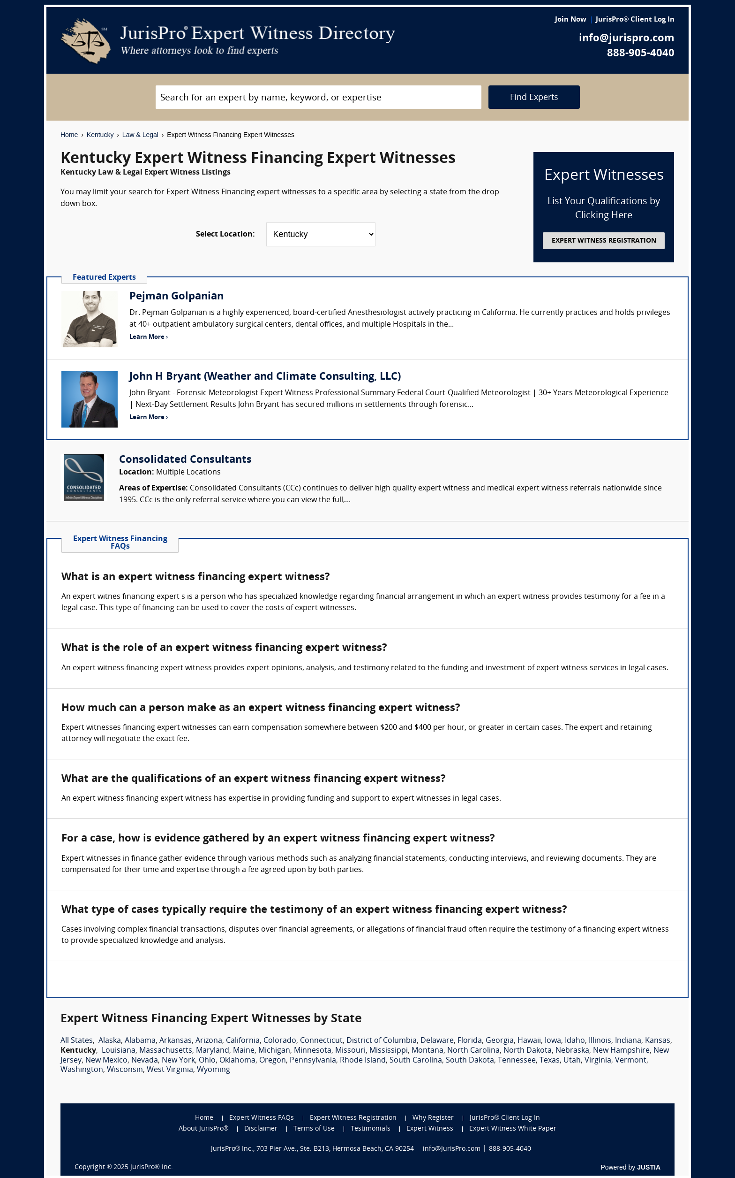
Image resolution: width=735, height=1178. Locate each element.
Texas (550, 1060)
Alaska (109, 1041)
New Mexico (106, 1060)
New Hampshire (621, 1051)
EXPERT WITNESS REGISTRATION (604, 241)
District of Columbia (381, 1041)
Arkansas (175, 1041)
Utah (572, 1060)
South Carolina (416, 1060)
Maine (244, 1051)
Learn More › (148, 337)
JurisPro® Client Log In (635, 19)
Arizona (208, 1041)
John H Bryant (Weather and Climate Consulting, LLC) (265, 377)
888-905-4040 (641, 53)
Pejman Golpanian (176, 296)
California (243, 1041)
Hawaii (529, 1041)
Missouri (350, 1051)
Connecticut (321, 1041)
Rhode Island (363, 1060)
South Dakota (470, 1060)
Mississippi (388, 1051)
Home (69, 134)
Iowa (553, 1041)
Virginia (598, 1060)
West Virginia (170, 1070)
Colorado (279, 1041)
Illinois (600, 1041)
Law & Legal (140, 134)
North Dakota (527, 1051)
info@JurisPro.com (451, 1149)
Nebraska (572, 1051)
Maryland (212, 1051)
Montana (427, 1051)
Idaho (575, 1041)
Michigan (274, 1051)
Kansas (657, 1041)
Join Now (570, 19)
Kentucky (100, 134)
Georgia (500, 1041)
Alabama (140, 1041)
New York (178, 1060)
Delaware (437, 1041)
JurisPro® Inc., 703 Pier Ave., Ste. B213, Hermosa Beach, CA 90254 (312, 1149)
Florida (470, 1041)
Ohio (207, 1060)
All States (76, 1041)
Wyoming (213, 1070)
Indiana (628, 1041)
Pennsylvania (313, 1060)
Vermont (630, 1060)
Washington (81, 1070)
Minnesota (312, 1051)
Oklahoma (237, 1060)
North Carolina (473, 1051)
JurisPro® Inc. (151, 1167)
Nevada (144, 1060)
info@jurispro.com (627, 38)
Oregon (272, 1060)
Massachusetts (165, 1051)
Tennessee (517, 1060)
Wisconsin (125, 1070)
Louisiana (118, 1051)
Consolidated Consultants (185, 460)
